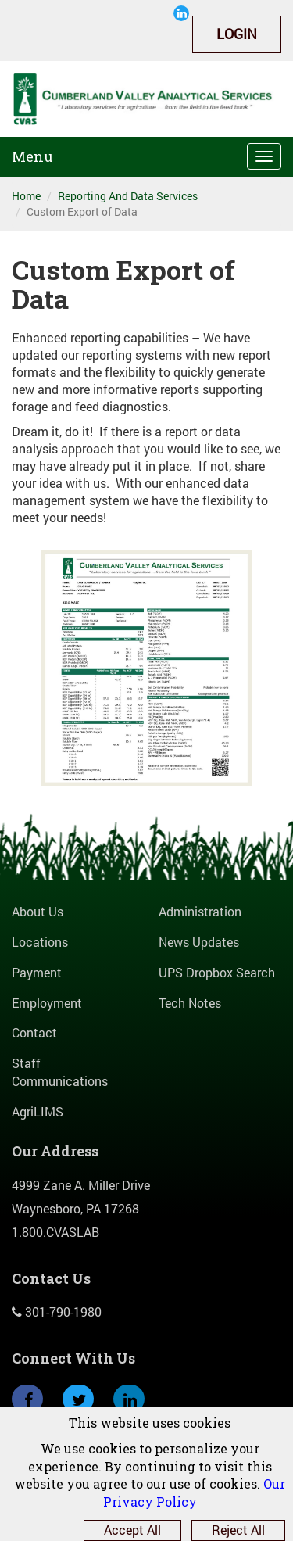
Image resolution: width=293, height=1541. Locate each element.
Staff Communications (60, 1072)
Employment (47, 1002)
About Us (37, 911)
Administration (200, 911)
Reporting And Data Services (128, 195)
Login (236, 33)
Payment (37, 972)
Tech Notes (190, 1002)
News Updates (199, 942)
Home (26, 195)
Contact (34, 1032)
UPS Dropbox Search (217, 972)
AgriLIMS (37, 1111)
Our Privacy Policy (194, 1492)
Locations (40, 942)
